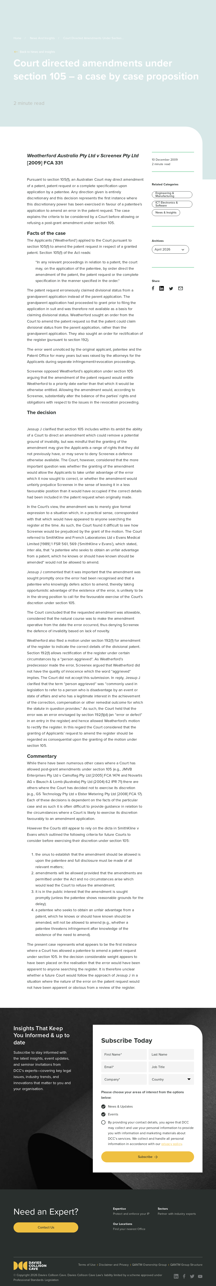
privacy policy (171, 1143)
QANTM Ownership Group (149, 1265)
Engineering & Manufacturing (164, 194)
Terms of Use (87, 1265)
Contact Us (46, 1227)
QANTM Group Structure (186, 1265)
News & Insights (166, 212)
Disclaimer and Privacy (114, 1265)
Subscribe (148, 1156)
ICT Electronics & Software (166, 204)
